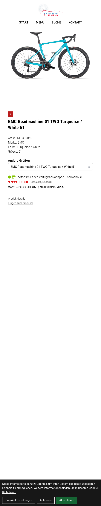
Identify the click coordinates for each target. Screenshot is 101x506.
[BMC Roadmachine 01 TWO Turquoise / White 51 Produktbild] (50, 56)
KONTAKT (75, 22)
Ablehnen (45, 500)
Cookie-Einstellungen (18, 500)
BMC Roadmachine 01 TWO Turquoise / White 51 (50, 167)
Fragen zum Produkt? (20, 203)
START (23, 22)
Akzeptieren (66, 500)
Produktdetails (16, 198)
